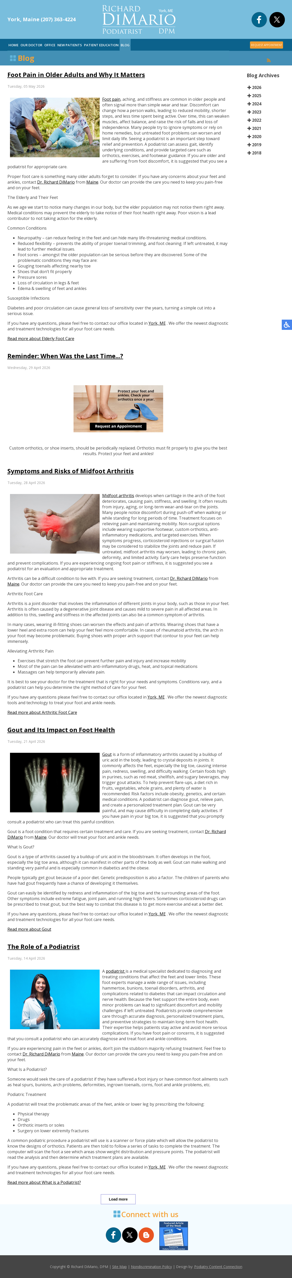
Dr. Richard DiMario (56, 182)
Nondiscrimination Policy (151, 1266)
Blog (125, 45)
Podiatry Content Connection (218, 1266)
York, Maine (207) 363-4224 (41, 19)
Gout (107, 754)
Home (13, 45)
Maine (92, 182)
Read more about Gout (29, 929)
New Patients (69, 45)
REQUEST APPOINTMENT (266, 45)
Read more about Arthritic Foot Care (42, 712)
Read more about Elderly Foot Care (40, 338)
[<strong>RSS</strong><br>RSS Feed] (268, 60)
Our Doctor (31, 45)
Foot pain (111, 99)
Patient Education (101, 45)
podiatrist (116, 971)
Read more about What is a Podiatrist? (44, 1182)
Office (49, 45)
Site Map (119, 1266)
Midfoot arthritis (118, 495)
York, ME (157, 323)
